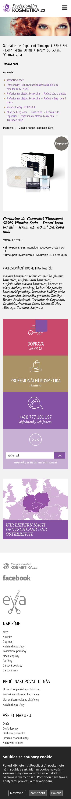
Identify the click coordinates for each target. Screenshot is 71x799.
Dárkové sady (10, 670)
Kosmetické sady (15, 80)
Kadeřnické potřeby (13, 646)
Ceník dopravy (10, 728)
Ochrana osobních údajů (16, 738)
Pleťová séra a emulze (55, 93)
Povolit (56, 793)
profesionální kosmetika (26, 566)
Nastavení (17, 793)
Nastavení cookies (13, 743)
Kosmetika (36, 112)
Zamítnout (37, 793)
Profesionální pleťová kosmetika (23, 93)
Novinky (7, 637)
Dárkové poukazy (12, 665)
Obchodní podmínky (14, 733)
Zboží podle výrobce (17, 112)
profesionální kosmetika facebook (17, 577)
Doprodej (8, 642)
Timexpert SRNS (15, 120)
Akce (5, 632)
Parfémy (7, 661)
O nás (6, 723)
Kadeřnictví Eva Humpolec (14, 602)
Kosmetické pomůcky (14, 651)
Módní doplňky (11, 656)
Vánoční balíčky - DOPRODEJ (21, 107)
